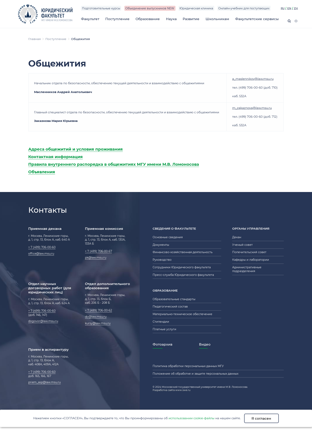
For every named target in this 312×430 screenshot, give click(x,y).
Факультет (90, 19)
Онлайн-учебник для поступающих (243, 8)
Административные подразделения (246, 269)
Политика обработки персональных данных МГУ (188, 366)
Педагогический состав (170, 306)
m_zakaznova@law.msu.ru (252, 108)
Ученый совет (242, 245)
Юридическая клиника (196, 8)
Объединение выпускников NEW (149, 8)
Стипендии (161, 321)
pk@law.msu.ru (95, 257)
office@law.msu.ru (41, 253)
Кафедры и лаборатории (250, 260)
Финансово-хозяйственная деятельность (183, 252)
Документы (161, 245)
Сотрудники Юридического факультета (182, 267)
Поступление (117, 19)
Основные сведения (168, 237)
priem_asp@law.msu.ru (44, 382)
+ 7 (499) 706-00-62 (98, 310)
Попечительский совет (249, 252)
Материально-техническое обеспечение (182, 314)
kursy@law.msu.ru (97, 323)
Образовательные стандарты (174, 299)
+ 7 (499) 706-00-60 (42, 247)
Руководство (162, 260)
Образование (148, 19)
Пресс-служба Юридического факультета (183, 275)
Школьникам (217, 19)
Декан (236, 237)
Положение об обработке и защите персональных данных (195, 373)
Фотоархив (162, 344)
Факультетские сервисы (257, 19)
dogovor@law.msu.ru (43, 321)
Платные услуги (164, 329)
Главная (34, 39)
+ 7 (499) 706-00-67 (98, 251)
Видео (205, 344)
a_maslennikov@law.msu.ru (253, 79)
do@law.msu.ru (95, 316)
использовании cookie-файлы (191, 418)
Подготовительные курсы (101, 8)
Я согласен (261, 418)
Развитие (191, 19)
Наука (171, 19)
